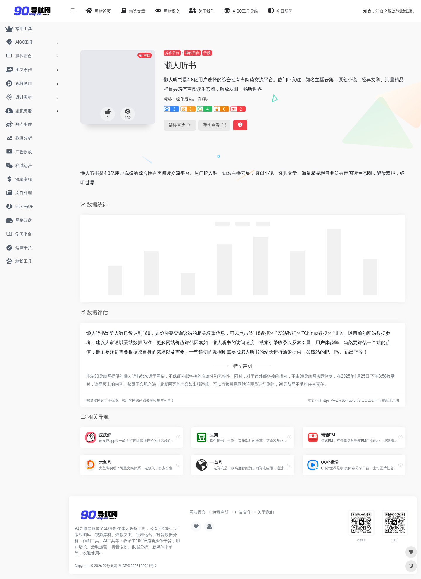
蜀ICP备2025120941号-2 (137, 566)
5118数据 (260, 333)
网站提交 (197, 512)
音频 (206, 53)
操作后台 (172, 53)
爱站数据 (287, 333)
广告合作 (243, 512)
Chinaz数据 (316, 333)
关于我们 (266, 512)
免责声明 (220, 512)
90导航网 (110, 566)
